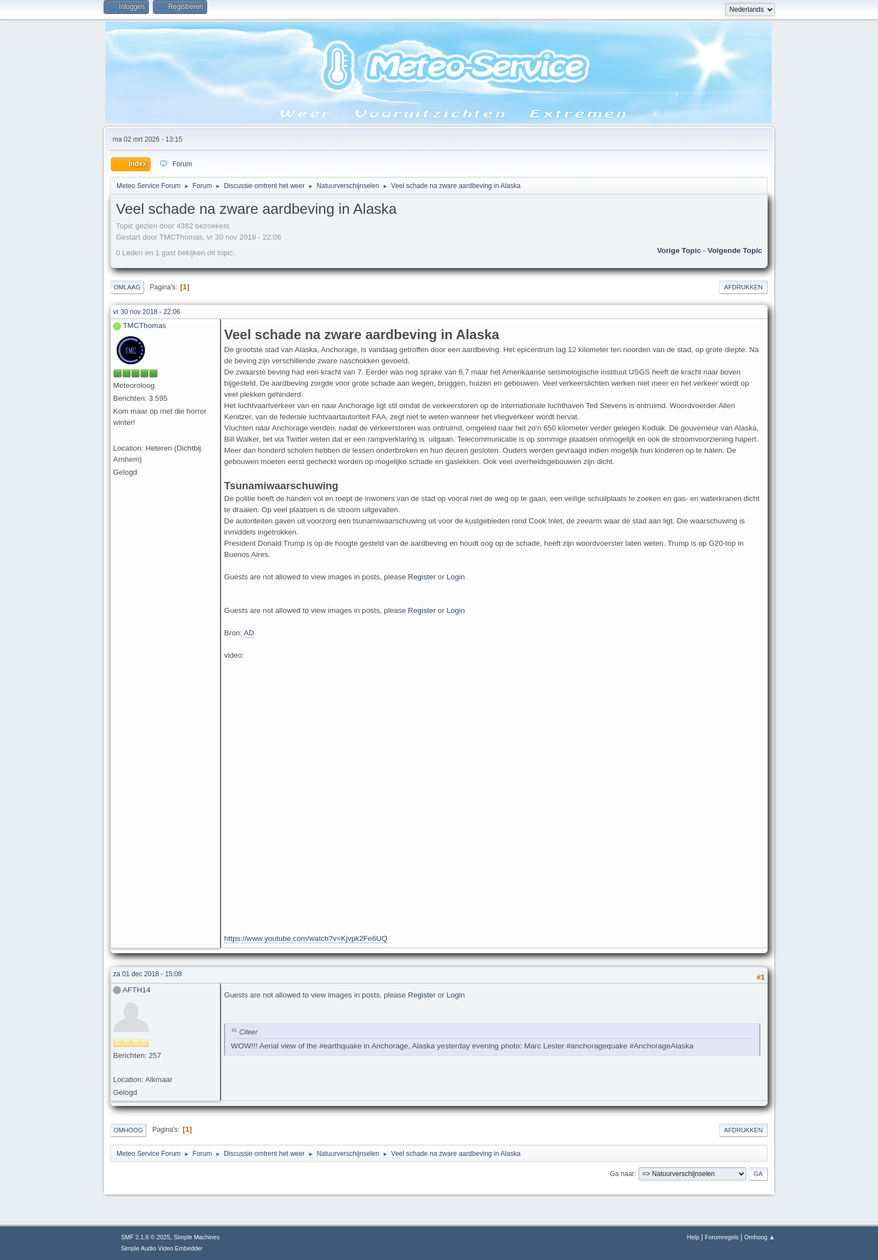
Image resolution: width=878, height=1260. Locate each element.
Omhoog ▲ (759, 1237)
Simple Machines (197, 1237)
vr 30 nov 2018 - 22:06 (146, 312)
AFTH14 (137, 990)
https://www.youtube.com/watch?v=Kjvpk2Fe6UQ (305, 938)
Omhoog (128, 1130)
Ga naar (622, 1174)
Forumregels (722, 1237)
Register (422, 577)
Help (693, 1237)
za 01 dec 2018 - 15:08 (147, 974)
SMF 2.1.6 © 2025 (145, 1237)
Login (455, 577)
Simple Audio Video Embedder (162, 1248)
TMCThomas (144, 325)
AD (249, 633)
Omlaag (127, 287)
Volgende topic (735, 250)
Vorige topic (679, 250)
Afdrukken (743, 287)
